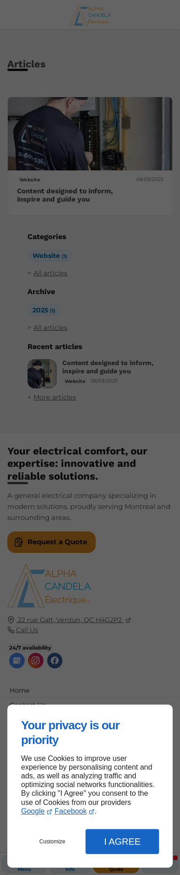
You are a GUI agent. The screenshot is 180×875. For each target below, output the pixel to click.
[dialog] (90, 786)
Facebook (71, 811)
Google (33, 811)
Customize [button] (52, 841)
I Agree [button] (122, 842)
